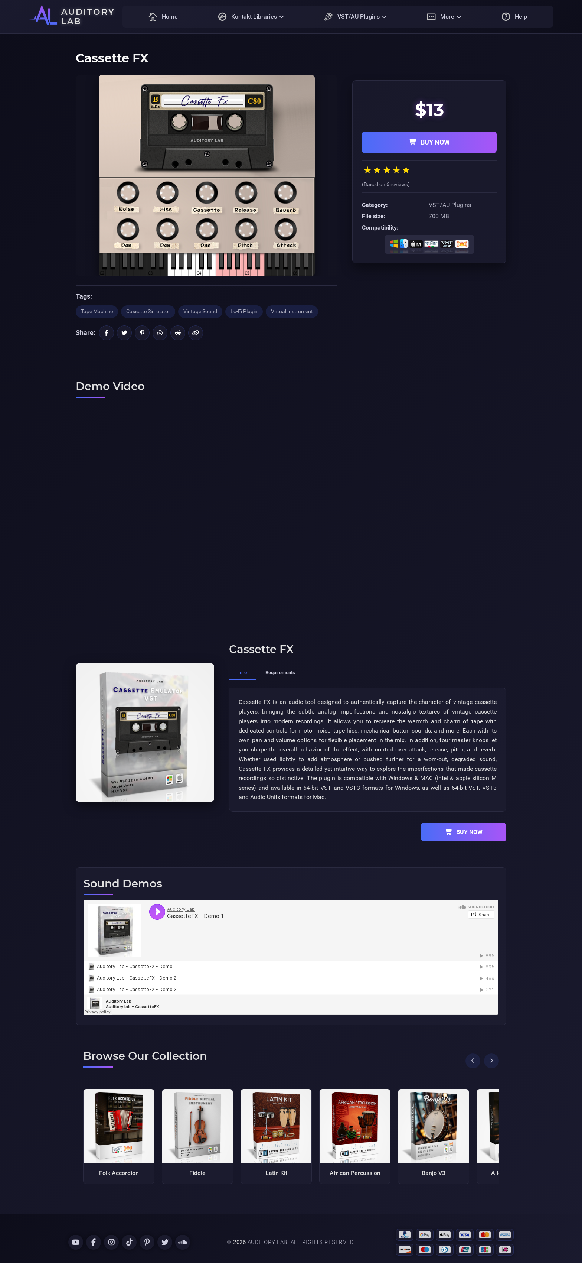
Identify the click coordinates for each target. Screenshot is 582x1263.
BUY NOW (429, 142)
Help (514, 16)
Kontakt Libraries (251, 16)
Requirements (280, 672)
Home (163, 16)
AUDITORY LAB (88, 16)
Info (242, 672)
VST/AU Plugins (355, 16)
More (444, 16)
